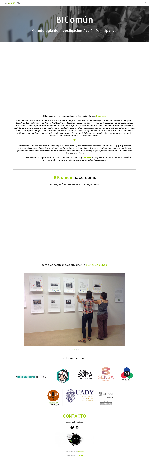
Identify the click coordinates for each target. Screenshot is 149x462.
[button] (146, 3)
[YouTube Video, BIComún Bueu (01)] (74, 225)
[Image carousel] (74, 311)
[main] (74, 24)
